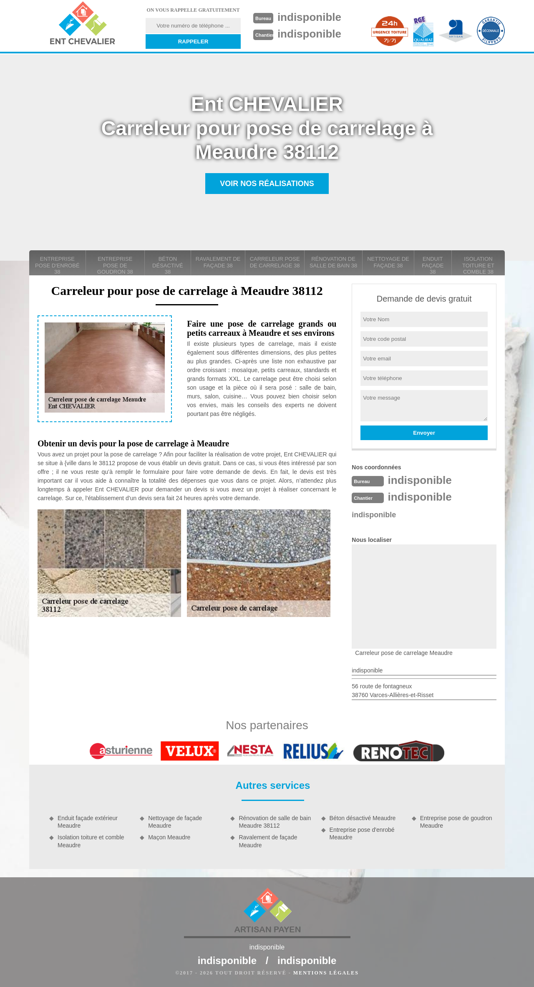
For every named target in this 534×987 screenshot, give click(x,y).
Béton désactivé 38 (167, 265)
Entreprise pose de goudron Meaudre (456, 822)
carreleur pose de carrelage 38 (275, 262)
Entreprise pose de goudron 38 (115, 265)
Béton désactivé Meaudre (363, 818)
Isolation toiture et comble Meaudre (91, 841)
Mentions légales (326, 973)
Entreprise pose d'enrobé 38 (57, 265)
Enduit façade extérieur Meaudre (88, 822)
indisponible (309, 17)
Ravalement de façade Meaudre (268, 841)
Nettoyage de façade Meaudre (175, 822)
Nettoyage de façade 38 (388, 262)
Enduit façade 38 (432, 265)
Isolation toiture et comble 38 (478, 265)
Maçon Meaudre (169, 837)
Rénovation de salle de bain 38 (333, 262)
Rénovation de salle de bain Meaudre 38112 (275, 822)
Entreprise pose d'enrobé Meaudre (362, 833)
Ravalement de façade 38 (218, 262)
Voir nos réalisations (267, 183)
